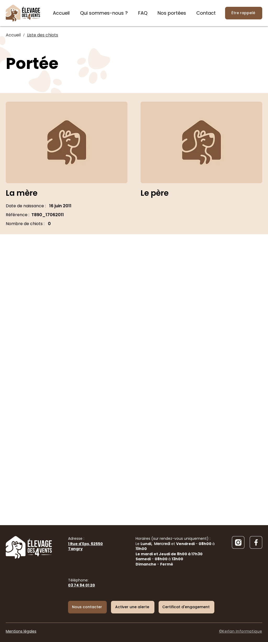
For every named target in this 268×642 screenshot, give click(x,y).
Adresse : (85, 543)
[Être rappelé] (243, 13)
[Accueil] (13, 35)
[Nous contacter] (87, 607)
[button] (132, 607)
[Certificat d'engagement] (186, 607)
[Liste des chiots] (42, 35)
